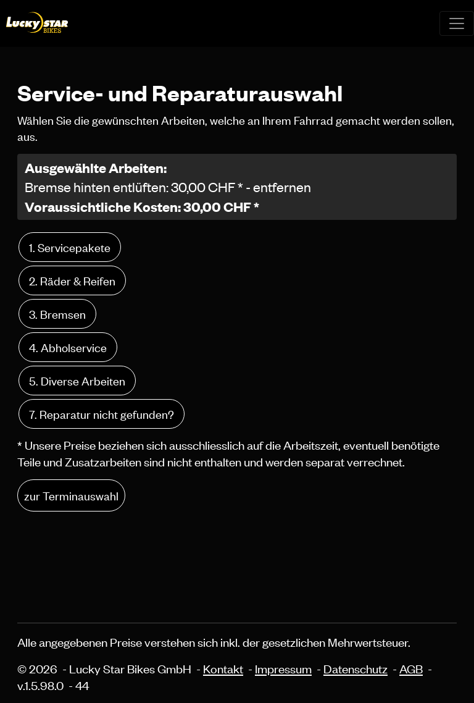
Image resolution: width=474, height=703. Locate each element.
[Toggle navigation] (456, 23)
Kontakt (223, 668)
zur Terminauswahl (71, 495)
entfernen (282, 186)
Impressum (283, 668)
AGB (411, 668)
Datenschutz (355, 668)
